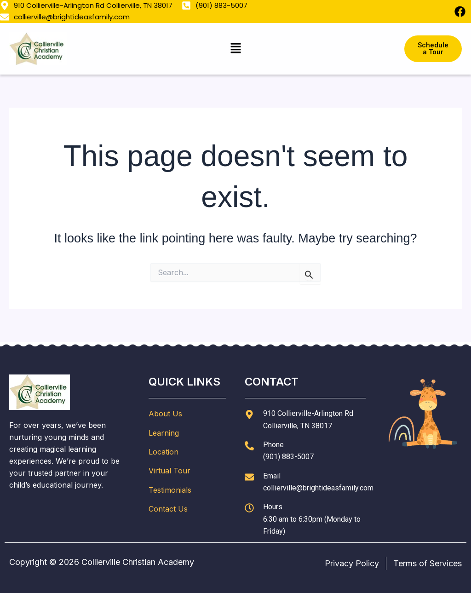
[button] (235, 48)
